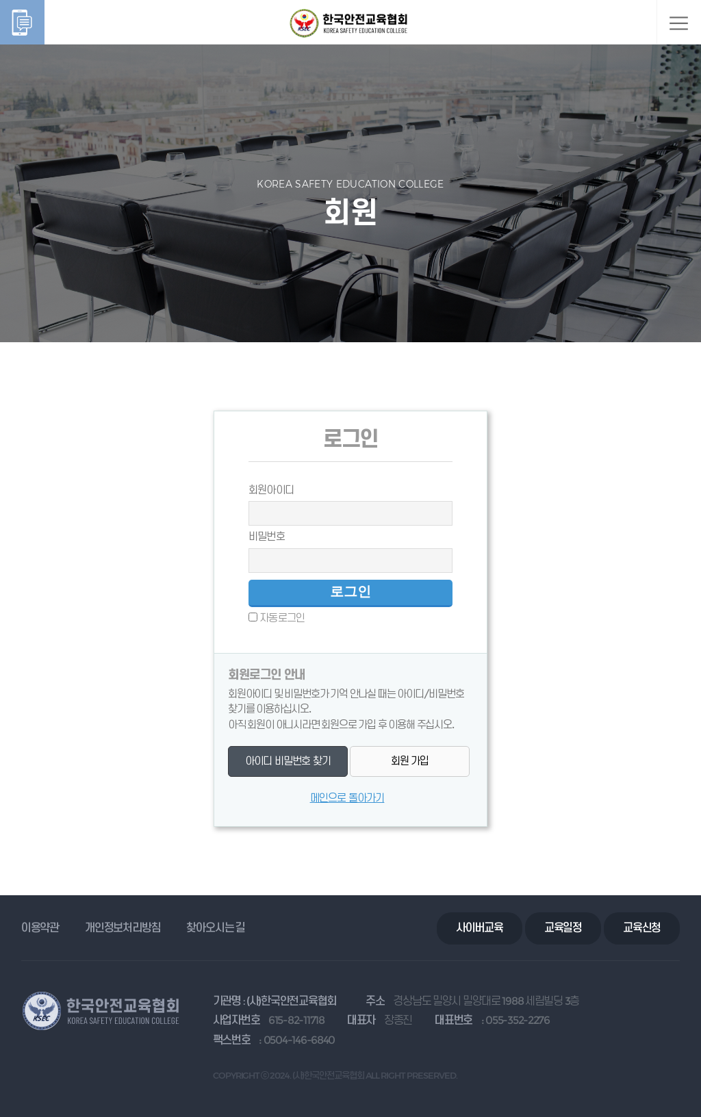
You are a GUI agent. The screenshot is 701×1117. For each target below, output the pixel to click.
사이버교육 (479, 927)
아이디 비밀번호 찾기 (288, 760)
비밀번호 (266, 536)
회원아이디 (271, 489)
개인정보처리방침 (122, 927)
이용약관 (40, 927)
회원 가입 (410, 760)
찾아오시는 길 (215, 927)
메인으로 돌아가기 (347, 797)
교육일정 (563, 927)
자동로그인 (282, 617)
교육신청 (642, 927)
